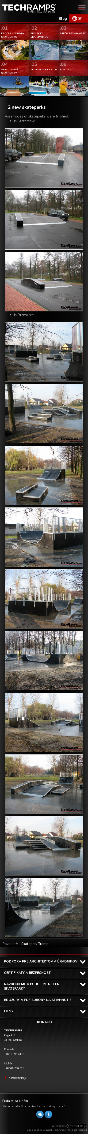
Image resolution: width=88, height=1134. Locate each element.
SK (80, 18)
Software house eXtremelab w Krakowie (75, 1126)
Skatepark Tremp (35, 944)
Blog (63, 18)
